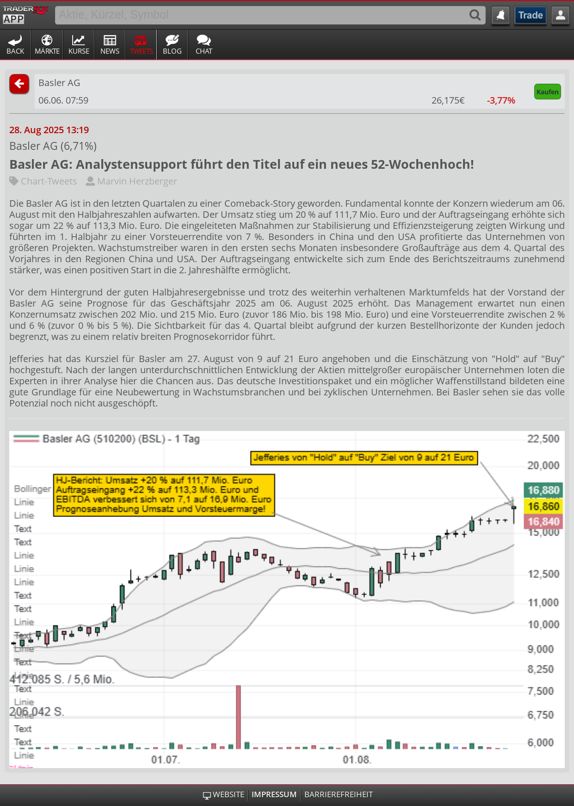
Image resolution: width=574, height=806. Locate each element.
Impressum (274, 794)
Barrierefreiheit (338, 794)
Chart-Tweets (43, 181)
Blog (172, 50)
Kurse (78, 50)
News (109, 50)
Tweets (141, 50)
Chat (204, 50)
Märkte (47, 50)
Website (228, 794)
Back (15, 50)
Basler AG (59, 82)
